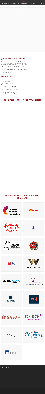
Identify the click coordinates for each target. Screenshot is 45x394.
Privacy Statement (27, 391)
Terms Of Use (34, 391)
